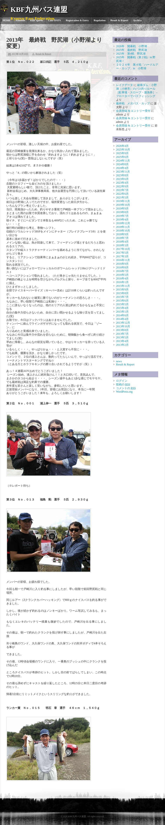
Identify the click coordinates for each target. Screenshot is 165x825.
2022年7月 (122, 190)
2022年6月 (122, 193)
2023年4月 (122, 182)
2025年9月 (122, 153)
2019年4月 (122, 219)
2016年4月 (122, 278)
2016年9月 (122, 263)
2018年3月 (122, 245)
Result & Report (119, 20)
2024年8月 (122, 164)
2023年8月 (122, 175)
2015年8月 (122, 293)
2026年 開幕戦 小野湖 (131, 46)
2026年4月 (122, 145)
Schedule (20, 20)
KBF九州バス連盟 (39, 10)
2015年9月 (122, 289)
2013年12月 (123, 322)
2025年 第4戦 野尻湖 (131, 53)
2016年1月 (122, 282)
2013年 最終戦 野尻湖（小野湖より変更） (54, 43)
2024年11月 (123, 160)
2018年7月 (122, 237)
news (119, 361)
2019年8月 (122, 212)
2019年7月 (122, 215)
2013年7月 (122, 333)
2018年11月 (123, 226)
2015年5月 (122, 304)
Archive (137, 20)
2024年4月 (122, 167)
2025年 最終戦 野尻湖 (131, 49)
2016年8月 (122, 267)
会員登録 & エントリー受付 (133, 110)
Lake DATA (54, 20)
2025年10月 (123, 149)
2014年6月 (122, 315)
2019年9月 (122, 208)
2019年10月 (123, 204)
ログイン (121, 380)
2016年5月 (122, 274)
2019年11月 (123, 201)
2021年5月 (122, 197)
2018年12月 (123, 223)
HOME (7, 20)
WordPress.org (124, 391)
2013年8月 (122, 330)
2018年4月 (122, 241)
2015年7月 (122, 296)
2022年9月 (122, 186)
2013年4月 (122, 341)
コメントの (126, 388)
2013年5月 (122, 337)
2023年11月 (123, 171)
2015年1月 (122, 311)
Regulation (99, 20)
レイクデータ (124, 84)
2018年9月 (122, 234)
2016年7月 (122, 271)
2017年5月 (122, 252)
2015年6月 (122, 300)
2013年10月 (123, 326)
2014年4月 (122, 319)
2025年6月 (122, 156)
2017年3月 (122, 256)
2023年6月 (122, 179)
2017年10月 (123, 249)
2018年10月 (123, 230)
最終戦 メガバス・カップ (133, 103)
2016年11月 (123, 260)
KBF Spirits (36, 20)
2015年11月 (123, 285)
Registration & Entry (77, 20)
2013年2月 (122, 344)
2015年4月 (122, 307)
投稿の (123, 384)
